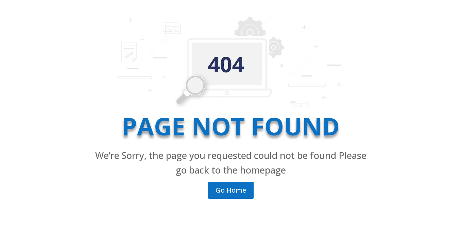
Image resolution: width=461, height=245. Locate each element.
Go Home (231, 190)
